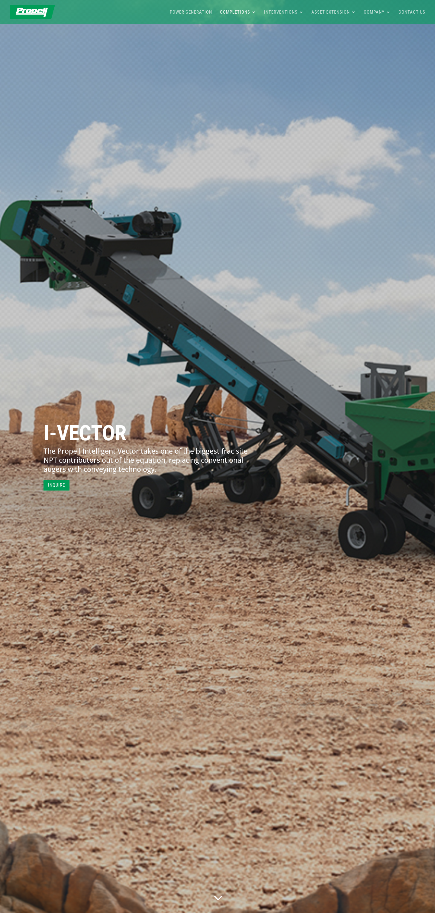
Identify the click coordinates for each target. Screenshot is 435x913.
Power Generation (191, 12)
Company (374, 12)
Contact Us (411, 12)
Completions (235, 12)
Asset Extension (330, 12)
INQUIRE (56, 485)
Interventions (281, 12)
